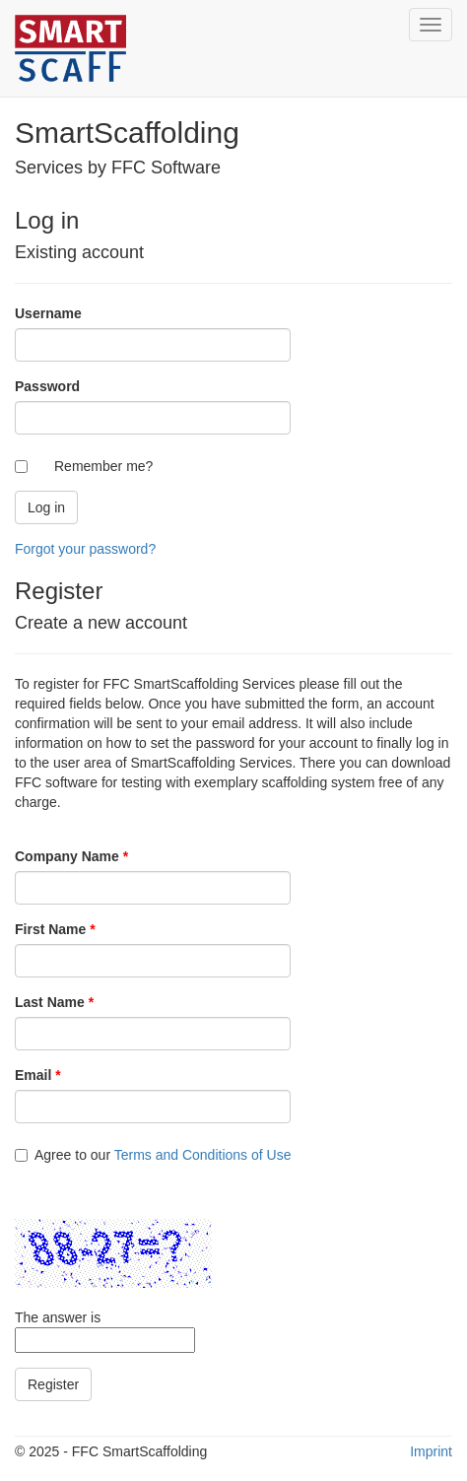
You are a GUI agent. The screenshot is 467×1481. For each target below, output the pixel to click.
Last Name (54, 1002)
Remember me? (103, 466)
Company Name (71, 856)
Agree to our (153, 1155)
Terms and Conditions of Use (203, 1155)
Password (47, 386)
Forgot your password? (85, 549)
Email (38, 1075)
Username (48, 313)
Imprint (431, 1451)
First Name (55, 929)
